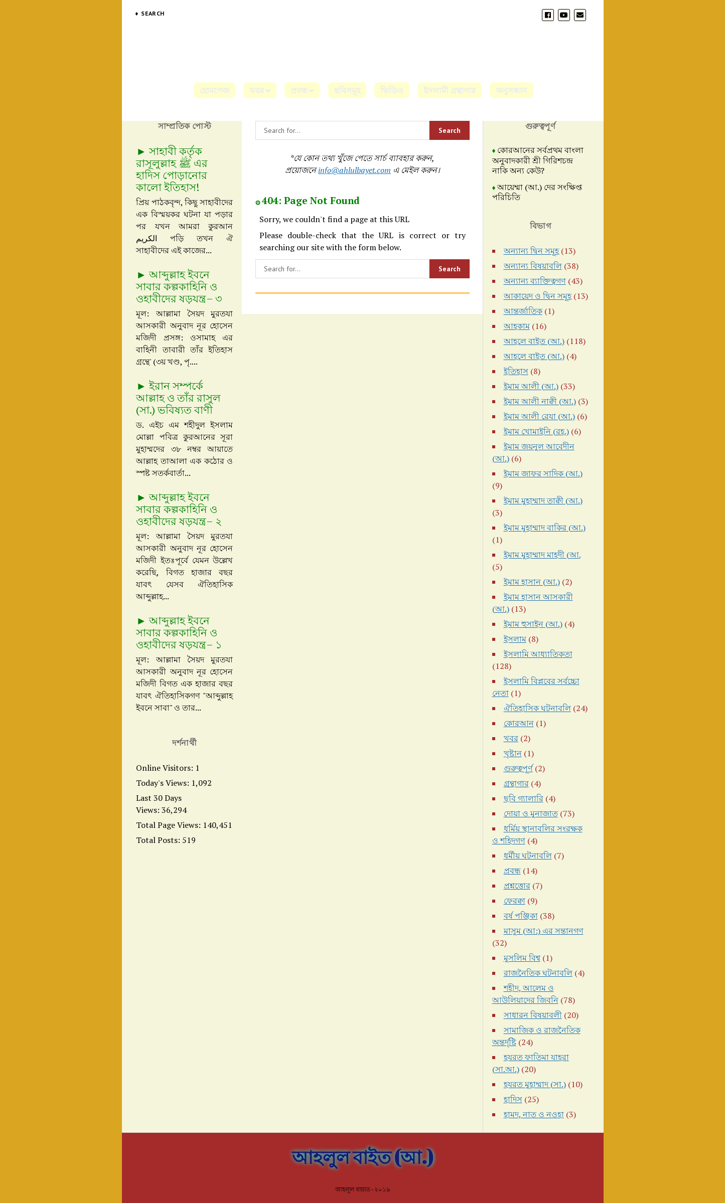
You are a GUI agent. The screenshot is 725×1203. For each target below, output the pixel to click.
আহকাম (517, 325)
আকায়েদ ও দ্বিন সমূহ (537, 295)
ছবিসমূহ (347, 90)
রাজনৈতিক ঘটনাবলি (538, 972)
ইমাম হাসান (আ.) (532, 581)
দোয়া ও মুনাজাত (531, 813)
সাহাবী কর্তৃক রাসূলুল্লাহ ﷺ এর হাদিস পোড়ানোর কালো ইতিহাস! (172, 169)
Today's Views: (163, 782)
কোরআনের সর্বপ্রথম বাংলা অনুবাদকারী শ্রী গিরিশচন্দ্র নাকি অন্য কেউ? (538, 160)
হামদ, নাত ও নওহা (534, 1114)
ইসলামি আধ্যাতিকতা (538, 653)
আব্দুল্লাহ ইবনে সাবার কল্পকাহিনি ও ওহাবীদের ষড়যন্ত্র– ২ (179, 509)
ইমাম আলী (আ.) (531, 386)
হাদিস (513, 1099)
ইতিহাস (516, 371)
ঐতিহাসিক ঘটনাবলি (537, 708)
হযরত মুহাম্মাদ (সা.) (535, 1084)
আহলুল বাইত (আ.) (362, 1157)
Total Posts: (159, 839)
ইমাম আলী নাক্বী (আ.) (540, 401)
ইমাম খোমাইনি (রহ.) (536, 431)
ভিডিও (391, 90)
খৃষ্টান (513, 753)
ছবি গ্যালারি (523, 798)
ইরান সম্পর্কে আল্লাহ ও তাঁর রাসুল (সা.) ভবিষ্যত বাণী (178, 398)
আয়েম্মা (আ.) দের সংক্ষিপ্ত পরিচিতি (537, 192)
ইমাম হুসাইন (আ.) (533, 623)
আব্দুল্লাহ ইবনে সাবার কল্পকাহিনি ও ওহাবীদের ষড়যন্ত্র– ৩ (179, 286)
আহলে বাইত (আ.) (534, 341)
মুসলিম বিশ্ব (522, 957)
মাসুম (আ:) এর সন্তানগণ (544, 930)
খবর (256, 90)
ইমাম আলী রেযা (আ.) (539, 416)
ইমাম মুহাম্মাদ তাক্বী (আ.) (543, 500)
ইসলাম (515, 638)
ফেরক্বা (514, 900)
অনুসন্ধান (511, 90)
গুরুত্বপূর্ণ (518, 768)
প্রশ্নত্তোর (517, 885)
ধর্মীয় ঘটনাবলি (528, 855)
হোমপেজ (214, 90)
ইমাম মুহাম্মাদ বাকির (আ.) (545, 527)
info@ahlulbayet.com (354, 170)
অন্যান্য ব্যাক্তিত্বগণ (535, 280)
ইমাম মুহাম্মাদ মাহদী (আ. (542, 554)
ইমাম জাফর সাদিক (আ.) (543, 473)
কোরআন (519, 723)
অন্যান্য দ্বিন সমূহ (531, 250)
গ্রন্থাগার (516, 783)
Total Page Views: (169, 824)
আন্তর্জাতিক (523, 310)
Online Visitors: (165, 767)
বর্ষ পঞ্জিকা (521, 915)
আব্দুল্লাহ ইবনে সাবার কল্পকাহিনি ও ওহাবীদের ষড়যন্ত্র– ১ (179, 632)
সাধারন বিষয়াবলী (533, 1014)
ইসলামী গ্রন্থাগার (449, 90)
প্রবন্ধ (299, 90)
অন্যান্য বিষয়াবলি (533, 265)
